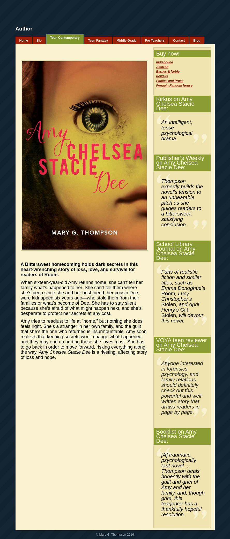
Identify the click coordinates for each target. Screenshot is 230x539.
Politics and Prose (169, 81)
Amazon (162, 67)
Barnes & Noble (168, 71)
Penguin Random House (174, 85)
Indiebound (164, 62)
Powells (162, 76)
